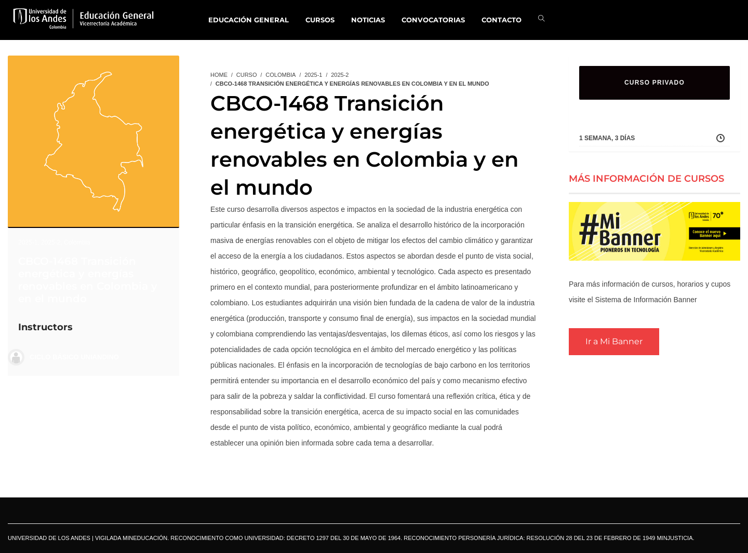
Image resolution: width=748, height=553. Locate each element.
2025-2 (50, 242)
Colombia (77, 242)
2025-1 (27, 242)
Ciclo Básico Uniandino (74, 357)
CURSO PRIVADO (654, 82)
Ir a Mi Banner (614, 341)
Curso (246, 75)
